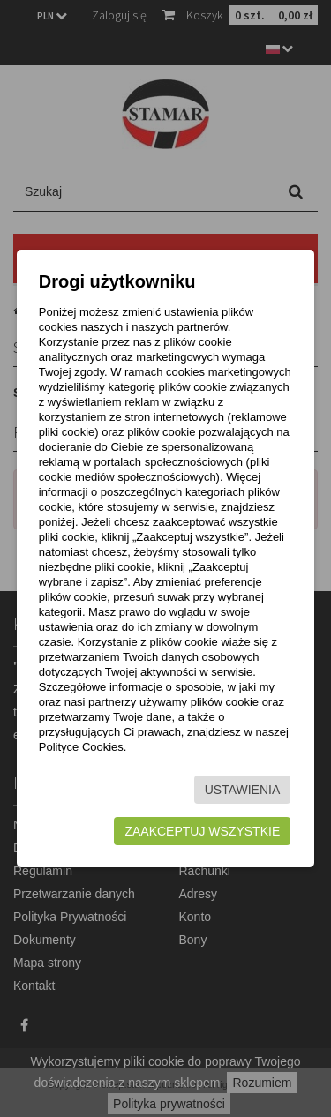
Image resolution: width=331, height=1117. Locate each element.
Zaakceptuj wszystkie (202, 831)
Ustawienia (243, 790)
